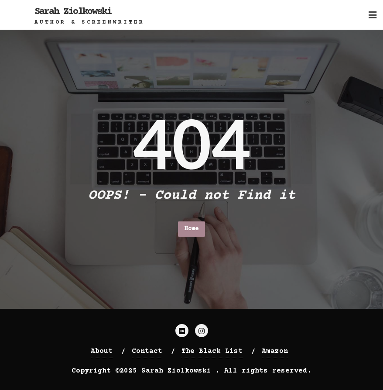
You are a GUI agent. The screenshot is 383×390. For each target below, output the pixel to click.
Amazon (275, 351)
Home (191, 228)
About (102, 351)
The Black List (212, 351)
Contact (147, 351)
